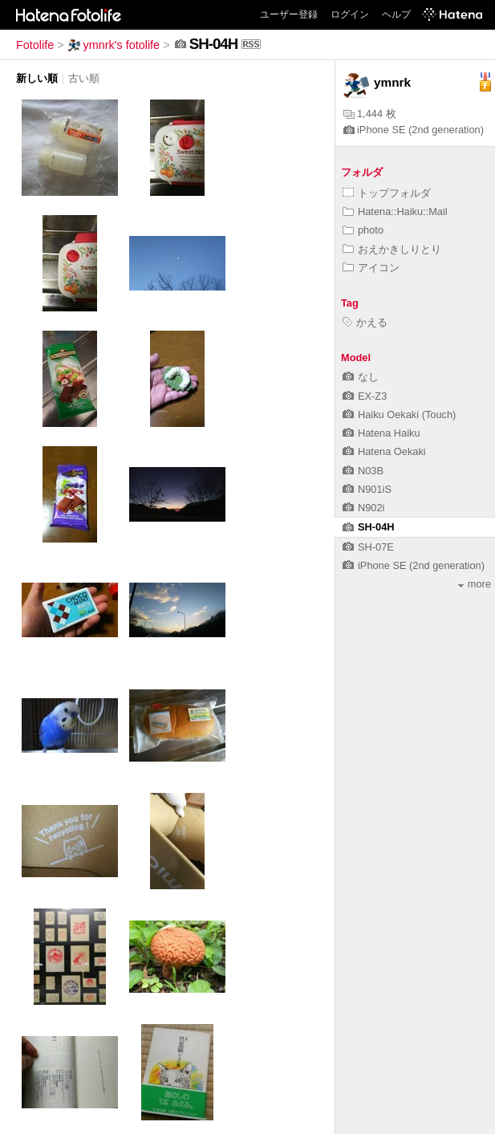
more (474, 584)
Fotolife (35, 45)
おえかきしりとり (392, 249)
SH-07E (368, 547)
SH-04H (369, 527)
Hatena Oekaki (384, 451)
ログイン (350, 14)
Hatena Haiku (381, 433)
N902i (363, 508)
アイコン (371, 268)
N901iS (367, 489)
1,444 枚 (369, 114)
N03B (363, 471)
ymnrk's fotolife (113, 45)
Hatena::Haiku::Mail (395, 211)
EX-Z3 (365, 396)
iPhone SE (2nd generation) (413, 130)
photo (363, 230)
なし (361, 377)
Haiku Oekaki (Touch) (399, 414)
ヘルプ (396, 14)
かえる (365, 322)
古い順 (83, 78)
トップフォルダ (387, 193)
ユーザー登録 (289, 14)
